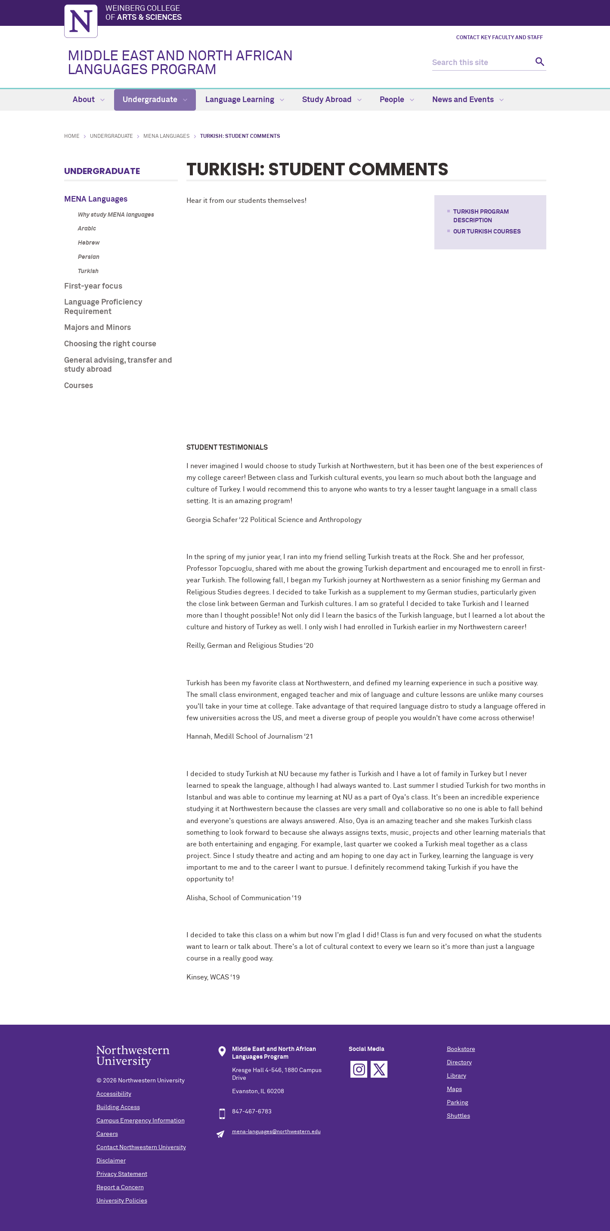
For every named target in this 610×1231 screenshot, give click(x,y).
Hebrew (89, 243)
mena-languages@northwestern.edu (276, 1132)
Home (72, 136)
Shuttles (458, 1116)
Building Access (118, 1107)
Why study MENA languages (116, 215)
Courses (78, 386)
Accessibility (113, 1094)
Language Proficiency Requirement (103, 307)
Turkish (88, 271)
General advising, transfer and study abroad (118, 365)
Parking (457, 1103)
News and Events (468, 100)
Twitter (379, 1069)
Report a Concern (120, 1187)
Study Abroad (332, 100)
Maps (454, 1089)
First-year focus (93, 286)
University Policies (121, 1201)
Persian (88, 257)
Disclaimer (111, 1161)
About (89, 100)
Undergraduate (155, 100)
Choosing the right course (110, 344)
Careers (107, 1134)
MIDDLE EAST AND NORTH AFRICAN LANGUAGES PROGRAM (180, 63)
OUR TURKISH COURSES (487, 232)
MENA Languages (166, 136)
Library (456, 1076)
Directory (459, 1063)
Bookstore (461, 1049)
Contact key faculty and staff (499, 37)
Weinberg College (325, 14)
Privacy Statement (121, 1174)
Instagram (358, 1069)
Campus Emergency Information (140, 1121)
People (397, 100)
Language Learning (244, 100)
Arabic (87, 229)
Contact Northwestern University (141, 1147)
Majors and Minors (97, 328)
